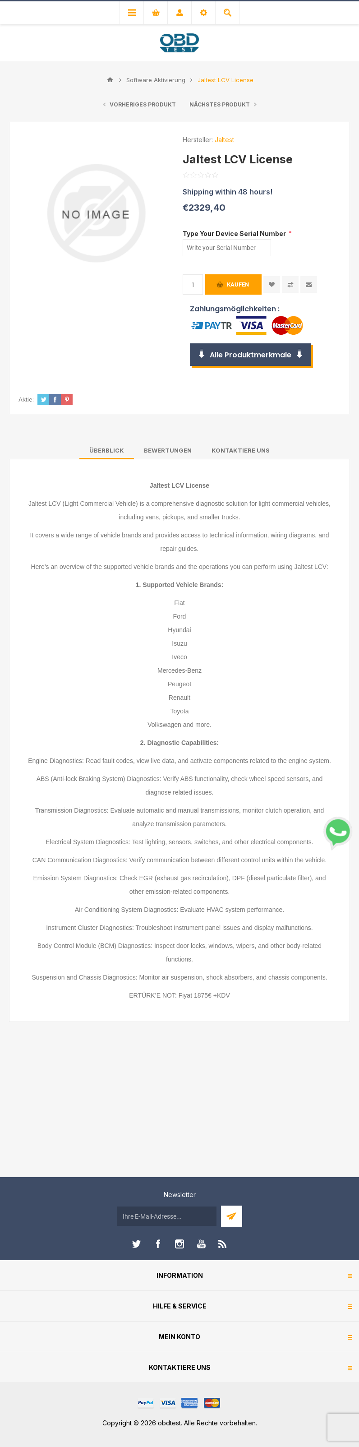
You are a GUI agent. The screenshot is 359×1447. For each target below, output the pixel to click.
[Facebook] (158, 1244)
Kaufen (238, 284)
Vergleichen (290, 284)
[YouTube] (201, 1244)
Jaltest (224, 139)
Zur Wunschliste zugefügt (271, 284)
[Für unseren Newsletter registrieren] (166, 1216)
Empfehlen (308, 284)
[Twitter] (136, 1244)
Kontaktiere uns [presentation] (241, 450)
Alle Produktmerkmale (250, 355)
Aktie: (26, 399)
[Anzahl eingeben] (193, 284)
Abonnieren (231, 1216)
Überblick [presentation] (106, 450)
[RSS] (223, 1244)
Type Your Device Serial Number (235, 233)
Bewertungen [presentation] (168, 450)
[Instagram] (179, 1244)
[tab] (106, 450)
